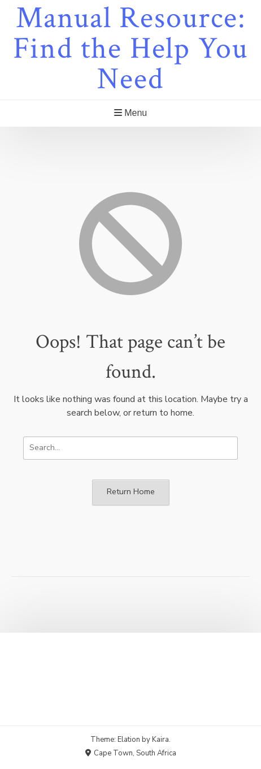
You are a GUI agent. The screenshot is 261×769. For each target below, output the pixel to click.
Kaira (160, 740)
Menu (130, 113)
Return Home (131, 491)
